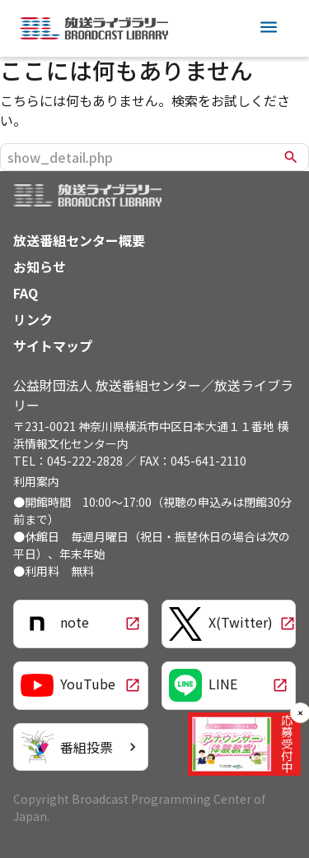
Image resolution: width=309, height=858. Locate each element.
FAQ (25, 293)
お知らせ (39, 266)
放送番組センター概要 (79, 240)
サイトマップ (52, 345)
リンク (33, 319)
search (291, 157)
